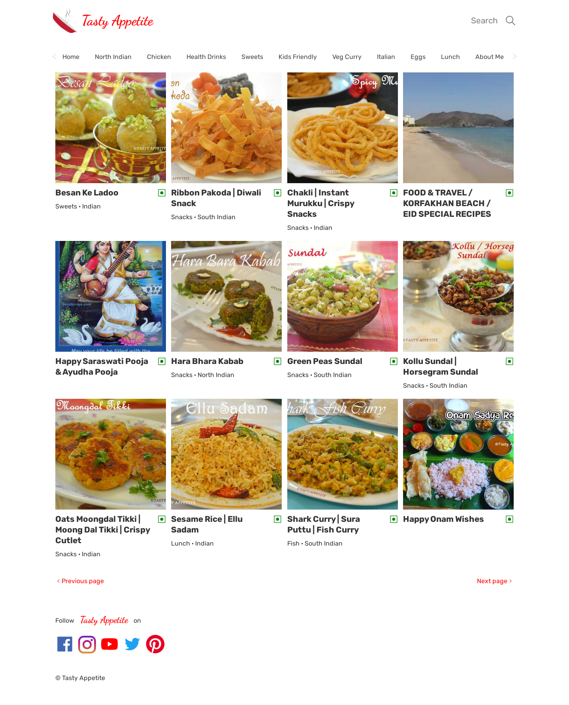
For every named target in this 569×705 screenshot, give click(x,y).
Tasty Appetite (117, 20)
